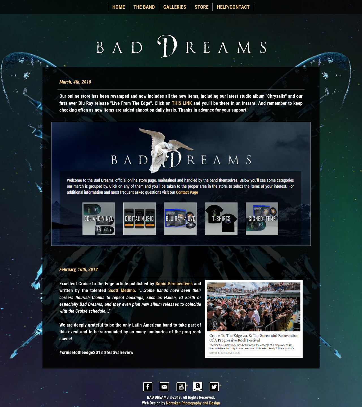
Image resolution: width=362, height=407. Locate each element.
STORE (201, 7)
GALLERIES (174, 7)
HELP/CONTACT (233, 7)
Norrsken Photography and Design (193, 403)
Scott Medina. (122, 290)
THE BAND (144, 7)
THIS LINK (182, 103)
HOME (118, 7)
